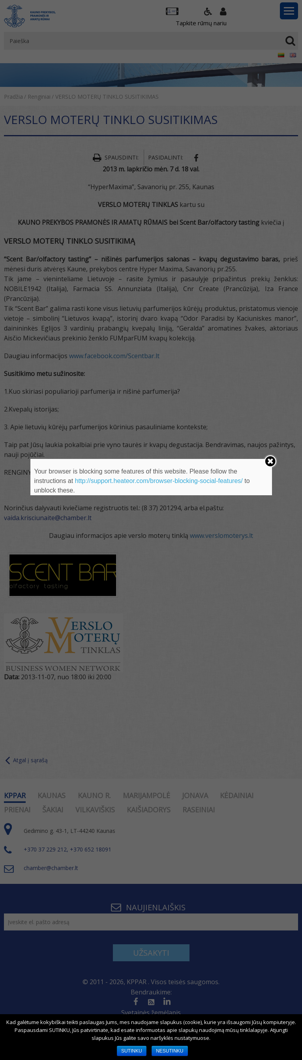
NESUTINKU (169, 1051)
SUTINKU (131, 1051)
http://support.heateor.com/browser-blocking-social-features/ (159, 480)
